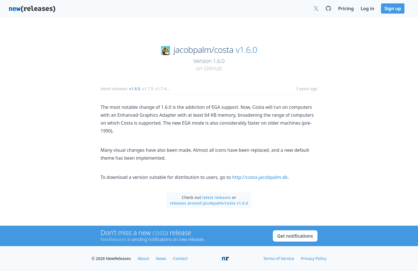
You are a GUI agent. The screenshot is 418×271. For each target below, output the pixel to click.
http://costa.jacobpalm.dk (260, 177)
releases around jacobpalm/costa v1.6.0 (209, 203)
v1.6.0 (246, 49)
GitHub (213, 68)
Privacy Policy (313, 258)
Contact (180, 258)
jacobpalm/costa (203, 49)
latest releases (216, 197)
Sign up (392, 8)
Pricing (346, 8)
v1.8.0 (134, 88)
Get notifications (295, 236)
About (143, 258)
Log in (367, 8)
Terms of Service (278, 258)
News (161, 258)
